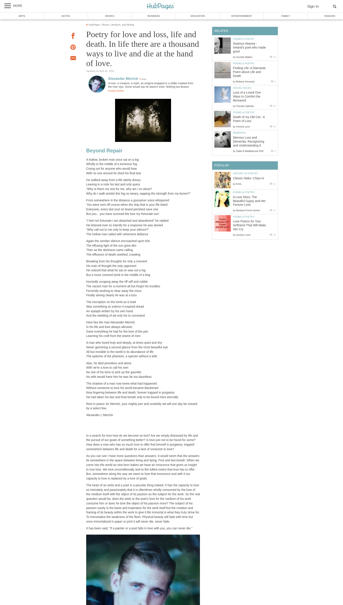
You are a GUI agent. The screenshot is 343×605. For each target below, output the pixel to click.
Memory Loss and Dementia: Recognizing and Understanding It (248, 141)
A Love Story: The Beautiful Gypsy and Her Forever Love (249, 201)
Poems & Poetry (244, 39)
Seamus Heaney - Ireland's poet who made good (249, 47)
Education (198, 16)
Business (154, 16)
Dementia (239, 132)
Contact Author (116, 90)
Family (286, 16)
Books (109, 16)
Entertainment (241, 16)
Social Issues (242, 88)
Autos (66, 16)
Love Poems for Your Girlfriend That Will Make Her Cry (249, 225)
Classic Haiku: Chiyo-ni (248, 178)
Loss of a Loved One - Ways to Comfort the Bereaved (248, 96)
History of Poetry (245, 173)
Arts (22, 16)
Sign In (313, 6)
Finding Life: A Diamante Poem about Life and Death (249, 72)
